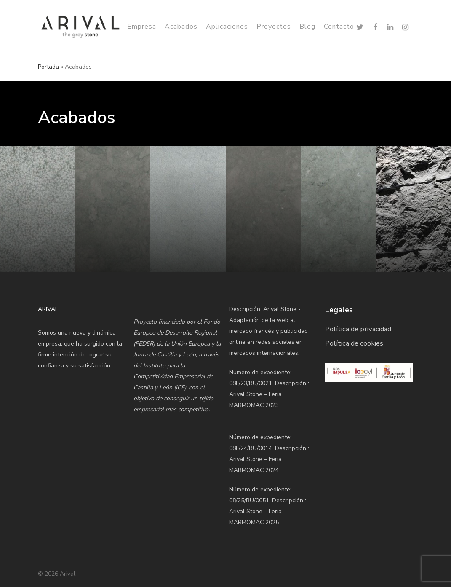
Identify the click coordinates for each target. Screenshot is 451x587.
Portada (48, 67)
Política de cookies (354, 343)
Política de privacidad (358, 329)
